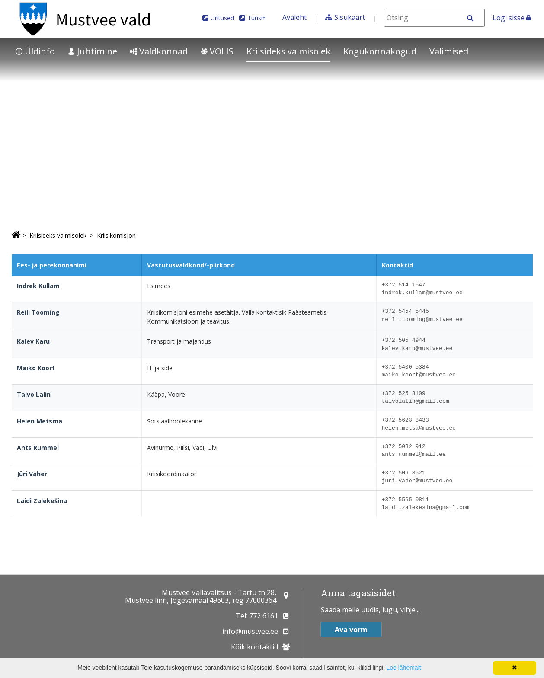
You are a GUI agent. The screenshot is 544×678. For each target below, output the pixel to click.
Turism (257, 18)
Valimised (448, 51)
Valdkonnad (159, 51)
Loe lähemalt (403, 667)
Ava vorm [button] (351, 629)
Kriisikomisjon (116, 235)
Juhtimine (92, 51)
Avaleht (294, 17)
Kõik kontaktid (254, 647)
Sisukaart (349, 17)
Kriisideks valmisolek (288, 51)
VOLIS (217, 51)
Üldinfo (35, 51)
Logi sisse (512, 17)
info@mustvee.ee (250, 631)
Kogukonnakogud (379, 51)
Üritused (222, 18)
